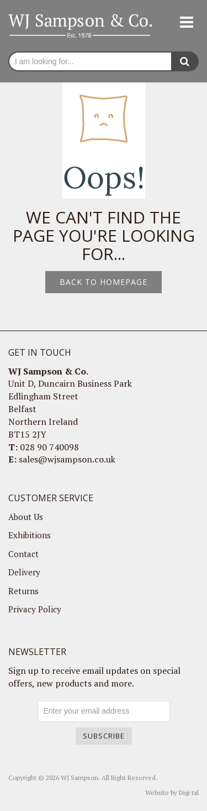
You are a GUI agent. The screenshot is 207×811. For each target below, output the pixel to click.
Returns (23, 590)
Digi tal (189, 792)
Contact (23, 553)
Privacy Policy (34, 609)
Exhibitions (29, 534)
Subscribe (104, 736)
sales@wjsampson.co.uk (67, 459)
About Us (25, 516)
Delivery (24, 572)
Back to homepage (103, 282)
